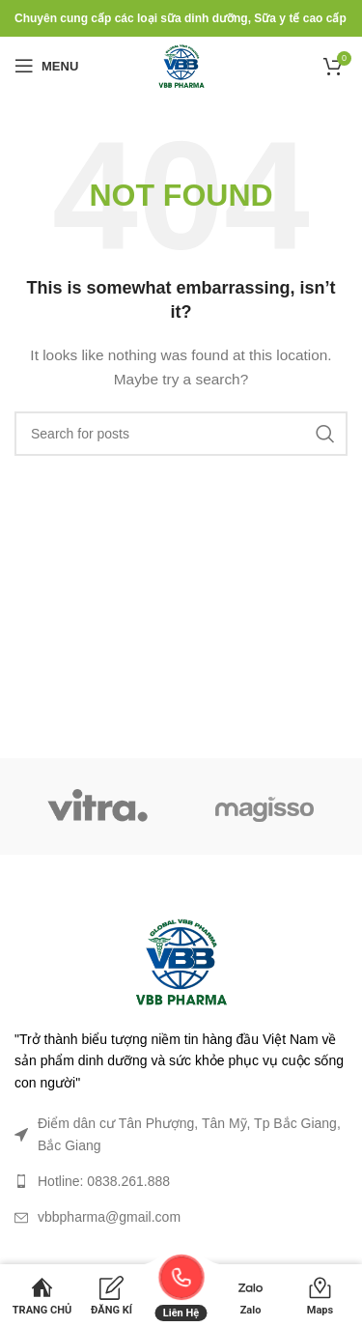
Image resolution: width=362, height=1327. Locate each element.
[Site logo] (181, 64)
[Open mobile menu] (46, 65)
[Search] (181, 433)
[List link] (181, 1181)
